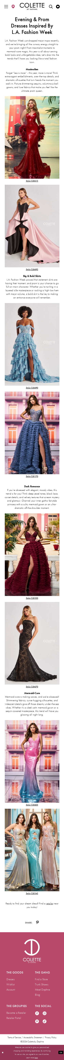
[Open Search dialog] (51, 6)
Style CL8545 (32, 893)
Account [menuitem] (10, 989)
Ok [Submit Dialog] (61, 1052)
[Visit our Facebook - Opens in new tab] (37, 1013)
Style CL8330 (32, 598)
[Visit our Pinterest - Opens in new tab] (37, 1021)
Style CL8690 (32, 387)
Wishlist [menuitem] (10, 984)
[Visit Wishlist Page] (58, 6)
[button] (6, 6)
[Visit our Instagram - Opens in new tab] (44, 1013)
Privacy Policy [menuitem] (50, 1037)
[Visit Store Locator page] (13, 6)
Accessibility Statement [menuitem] (33, 1037)
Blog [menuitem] (37, 995)
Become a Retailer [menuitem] (16, 1013)
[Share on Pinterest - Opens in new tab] (37, 922)
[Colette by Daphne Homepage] (32, 6)
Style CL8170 (32, 476)
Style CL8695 (32, 269)
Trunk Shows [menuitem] (41, 984)
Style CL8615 (32, 180)
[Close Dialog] (3, 1052)
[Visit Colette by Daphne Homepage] (32, 951)
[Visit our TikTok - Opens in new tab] (44, 1021)
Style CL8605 (32, 804)
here (36, 1057)
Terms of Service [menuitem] (14, 1037)
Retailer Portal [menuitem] (13, 1018)
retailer (49, 903)
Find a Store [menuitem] (41, 979)
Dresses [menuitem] (10, 979)
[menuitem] (6, 6)
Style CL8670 (32, 686)
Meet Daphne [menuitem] (42, 989)
